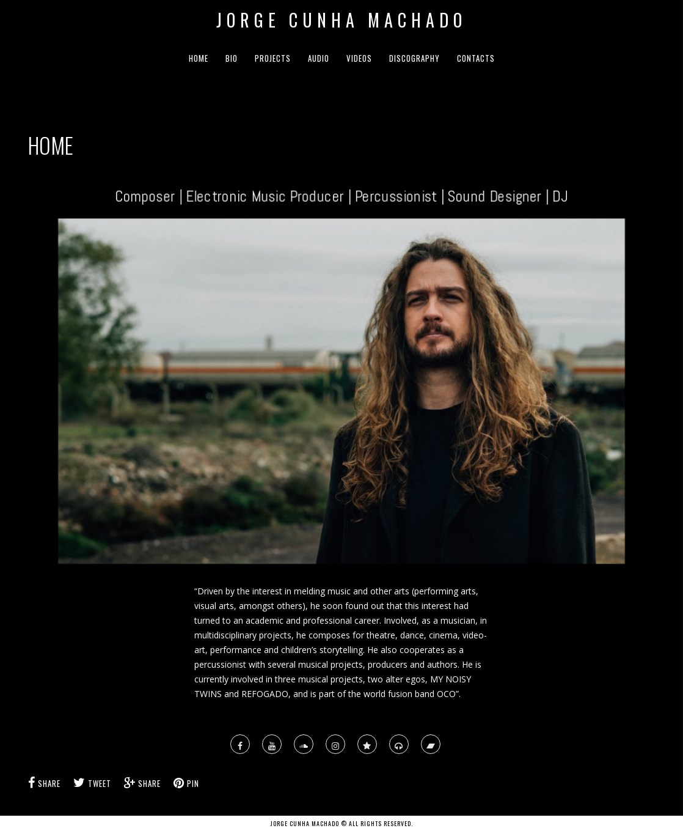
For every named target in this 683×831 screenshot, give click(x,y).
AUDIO (318, 58)
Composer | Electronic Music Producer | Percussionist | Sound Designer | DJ (341, 194)
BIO (231, 58)
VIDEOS (359, 58)
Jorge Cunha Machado (341, 19)
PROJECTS (273, 58)
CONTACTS (476, 58)
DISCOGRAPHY (414, 58)
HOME (198, 58)
